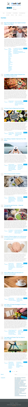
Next (17, 371)
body (18, 166)
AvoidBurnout (16, 48)
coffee (18, 298)
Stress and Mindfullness (12, 169)
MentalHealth (15, 50)
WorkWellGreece (16, 53)
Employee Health (13, 330)
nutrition (19, 333)
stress (23, 266)
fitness (19, 332)
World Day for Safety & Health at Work (19, 395)
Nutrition (9, 61)
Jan (2, 304)
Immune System (21, 382)
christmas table (17, 103)
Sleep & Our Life (17, 389)
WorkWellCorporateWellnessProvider (19, 52)
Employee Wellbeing (11, 331)
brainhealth (18, 264)
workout (17, 267)
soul (18, 168)
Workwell (6, 49)
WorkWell (16, 135)
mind (22, 167)
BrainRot (23, 48)
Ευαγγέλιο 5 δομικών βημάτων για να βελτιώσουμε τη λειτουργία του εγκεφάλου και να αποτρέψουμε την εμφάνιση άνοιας (15, 238)
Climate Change (19, 377)
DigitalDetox (20, 49)
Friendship (22, 381)
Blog (10, 48)
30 (2, 305)
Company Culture (23, 377)
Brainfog (20, 48)
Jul (2, 138)
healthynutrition (18, 266)
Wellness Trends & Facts (23, 393)
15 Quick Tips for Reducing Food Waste (14, 108)
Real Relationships (17, 387)
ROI (23, 388)
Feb (2, 272)
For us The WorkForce (17, 381)
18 (2, 109)
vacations (20, 168)
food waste (20, 133)
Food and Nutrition (20, 300)
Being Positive (19, 263)
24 (2, 139)
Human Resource (17, 382)
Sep (2, 108)
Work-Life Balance (17, 394)
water (20, 134)
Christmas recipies (21, 102)
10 (2, 75)
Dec (2, 74)
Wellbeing (9, 67)
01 (2, 23)
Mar (2, 22)
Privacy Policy (14, 405)
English (14, 9)
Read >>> (25, 48)
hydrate (21, 332)
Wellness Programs (17, 393)
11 (2, 174)
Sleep (14, 168)
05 (2, 237)
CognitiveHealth (15, 49)
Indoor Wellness (17, 383)
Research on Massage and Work (18, 388)
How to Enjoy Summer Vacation (12, 173)
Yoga (25, 395)
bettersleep (19, 362)
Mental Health (14, 165)
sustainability (17, 134)
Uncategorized (10, 102)
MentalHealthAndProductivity (18, 51)
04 (2, 206)
